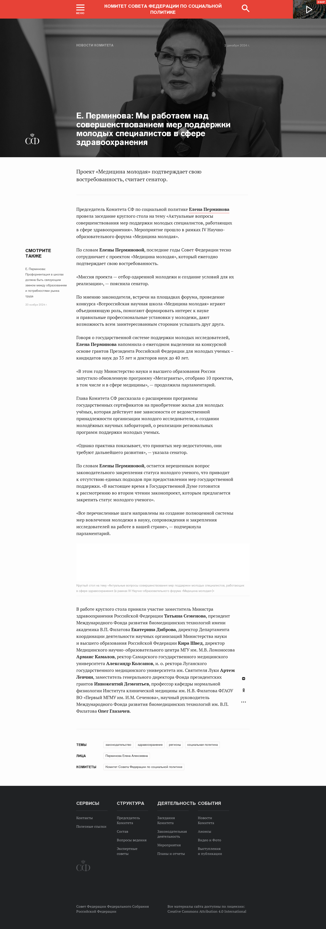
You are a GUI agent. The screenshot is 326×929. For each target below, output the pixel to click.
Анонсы (204, 831)
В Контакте (243, 678)
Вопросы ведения (131, 840)
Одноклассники (244, 690)
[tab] (243, 693)
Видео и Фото (209, 840)
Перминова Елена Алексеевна (126, 756)
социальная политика (202, 745)
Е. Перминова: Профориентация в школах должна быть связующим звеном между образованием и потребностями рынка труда (46, 282)
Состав (122, 831)
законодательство (118, 745)
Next (205, 562)
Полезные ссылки (91, 826)
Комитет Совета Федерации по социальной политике (143, 767)
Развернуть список (243, 702)
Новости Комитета (94, 45)
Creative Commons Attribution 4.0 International (207, 911)
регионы (175, 745)
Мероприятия (169, 845)
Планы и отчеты (171, 853)
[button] (80, 9)
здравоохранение (150, 745)
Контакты (84, 818)
